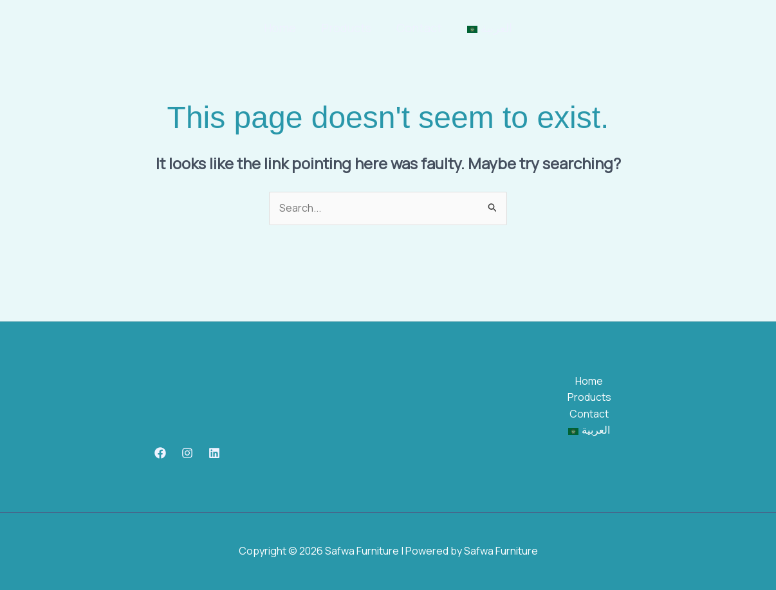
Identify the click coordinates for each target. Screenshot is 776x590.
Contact (418, 27)
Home (282, 27)
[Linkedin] (214, 453)
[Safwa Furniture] (51, 27)
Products (347, 27)
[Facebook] (160, 453)
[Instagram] (187, 453)
